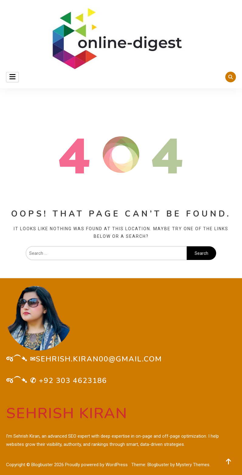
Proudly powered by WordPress (97, 464)
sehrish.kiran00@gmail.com (99, 359)
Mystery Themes (192, 464)
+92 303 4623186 (73, 380)
